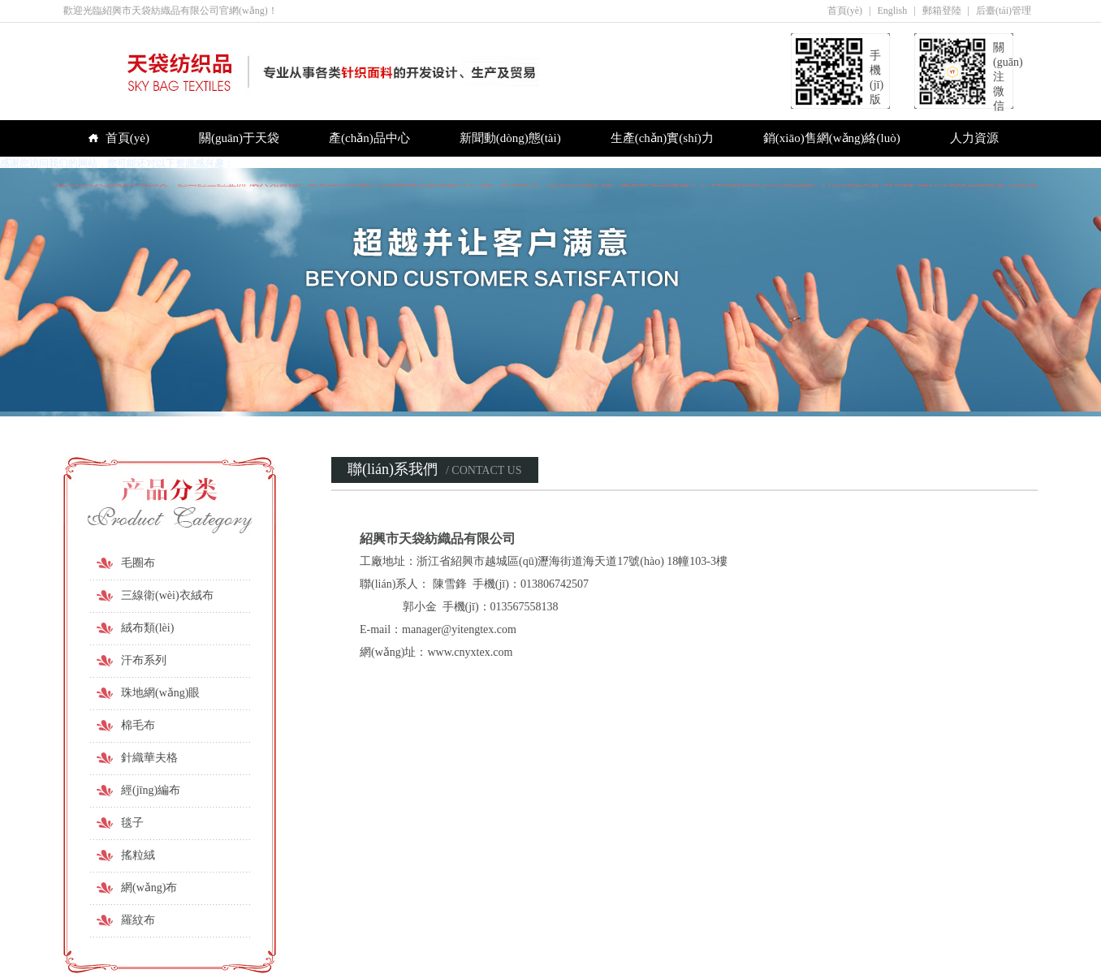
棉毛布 (138, 725)
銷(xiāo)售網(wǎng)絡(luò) (831, 137)
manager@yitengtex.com (459, 629)
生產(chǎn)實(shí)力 (662, 137)
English (893, 10)
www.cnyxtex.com (469, 652)
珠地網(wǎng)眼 (160, 693)
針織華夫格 (149, 758)
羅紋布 (138, 920)
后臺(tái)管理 (1003, 10)
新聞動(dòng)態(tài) (510, 137)
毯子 (132, 823)
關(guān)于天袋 (239, 137)
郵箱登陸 (941, 10)
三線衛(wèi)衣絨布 (167, 595)
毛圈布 (138, 563)
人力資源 (974, 137)
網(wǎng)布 (149, 887)
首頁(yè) (844, 10)
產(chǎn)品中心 (369, 137)
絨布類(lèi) (147, 628)
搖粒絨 (138, 855)
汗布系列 (143, 660)
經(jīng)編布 (150, 790)
